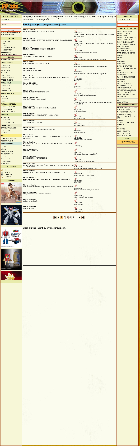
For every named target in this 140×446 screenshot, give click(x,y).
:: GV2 (3, 43)
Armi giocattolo (124, 88)
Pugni (3, 147)
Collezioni (5, 130)
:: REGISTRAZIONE (8, 35)
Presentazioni (7, 80)
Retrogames (122, 97)
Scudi (3, 156)
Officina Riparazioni (9, 128)
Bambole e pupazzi (124, 66)
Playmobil (121, 64)
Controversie (7, 109)
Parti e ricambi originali (127, 44)
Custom (4, 133)
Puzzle (120, 127)
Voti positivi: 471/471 (51, 25)
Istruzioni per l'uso (9, 138)
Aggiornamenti (7, 141)
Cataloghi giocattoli (126, 94)
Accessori (5, 159)
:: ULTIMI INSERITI (123, 19)
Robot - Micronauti (125, 40)
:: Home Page (6, 41)
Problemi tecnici (8, 107)
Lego (119, 59)
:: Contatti (5, 45)
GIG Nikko (121, 79)
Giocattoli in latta (125, 83)
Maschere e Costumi (125, 122)
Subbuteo (121, 124)
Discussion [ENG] (7, 77)
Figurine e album (124, 114)
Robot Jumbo (122, 35)
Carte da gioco (123, 110)
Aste (3, 101)
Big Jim (119, 55)
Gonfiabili (121, 129)
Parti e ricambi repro (126, 53)
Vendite (4, 96)
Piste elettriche (124, 135)
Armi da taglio (7, 151)
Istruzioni (5, 164)
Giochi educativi (124, 131)
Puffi (119, 70)
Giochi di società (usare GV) (127, 117)
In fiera (4, 73)
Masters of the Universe (127, 51)
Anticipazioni (6, 90)
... (76, 217)
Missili (3, 149)
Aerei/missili (122, 75)
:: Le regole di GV (8, 48)
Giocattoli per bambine (126, 68)
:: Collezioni (6, 52)
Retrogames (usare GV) (127, 107)
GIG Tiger (121, 81)
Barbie (120, 57)
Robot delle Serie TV (126, 31)
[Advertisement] (128, 8)
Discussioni (5, 65)
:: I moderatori (7, 50)
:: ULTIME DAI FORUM (8, 60)
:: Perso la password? (10, 32)
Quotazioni (5, 75)
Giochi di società (124, 92)
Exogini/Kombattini (125, 73)
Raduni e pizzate (7, 122)
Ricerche (5, 99)
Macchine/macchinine (126, 77)
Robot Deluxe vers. (125, 33)
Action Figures (123, 49)
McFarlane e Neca (124, 86)
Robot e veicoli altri (125, 42)
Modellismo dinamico (126, 112)
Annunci (63, 25)
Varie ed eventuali (8, 112)
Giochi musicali (123, 133)
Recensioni (5, 68)
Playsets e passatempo (126, 90)
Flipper (120, 120)
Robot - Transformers (126, 38)
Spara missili (6, 161)
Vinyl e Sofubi (123, 46)
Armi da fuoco (7, 154)
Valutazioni (5, 70)
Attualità (5, 117)
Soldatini (121, 62)
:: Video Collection (9, 54)
